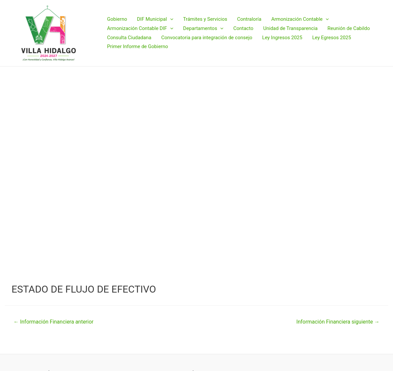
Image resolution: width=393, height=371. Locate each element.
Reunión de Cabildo (348, 28)
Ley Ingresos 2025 (282, 38)
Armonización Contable (300, 19)
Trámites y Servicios (205, 19)
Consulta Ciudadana (129, 38)
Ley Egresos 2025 (331, 38)
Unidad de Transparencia (290, 28)
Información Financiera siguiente (337, 322)
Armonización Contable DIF (140, 28)
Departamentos (203, 28)
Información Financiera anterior (54, 322)
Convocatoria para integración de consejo (206, 38)
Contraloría (249, 19)
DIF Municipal (155, 19)
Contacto (243, 28)
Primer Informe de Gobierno (137, 46)
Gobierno (117, 19)
